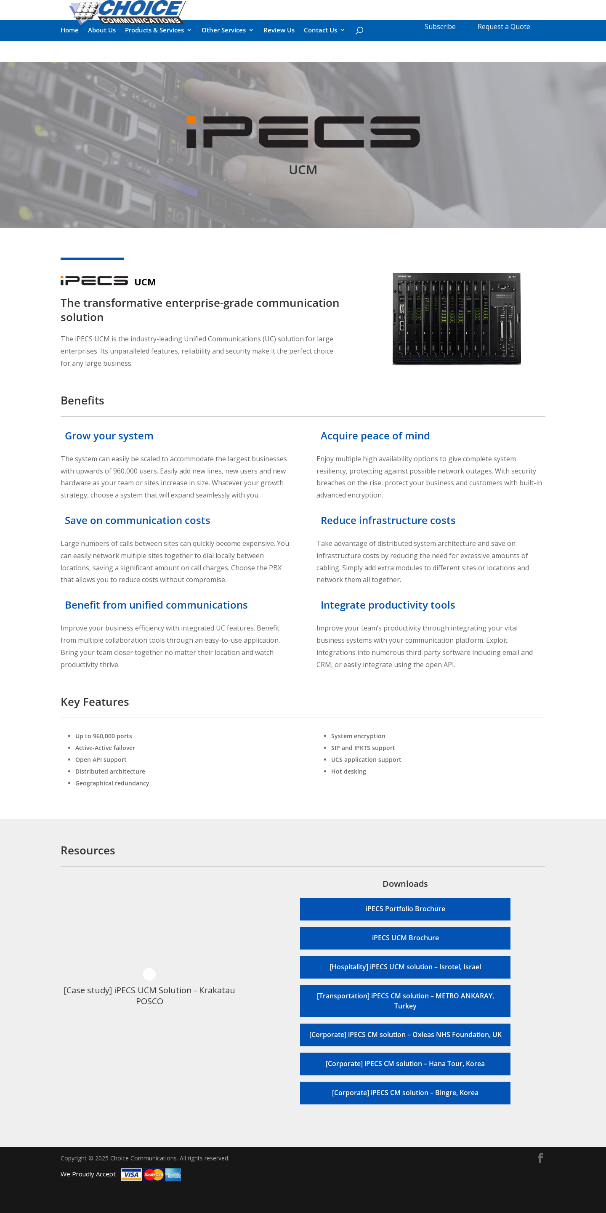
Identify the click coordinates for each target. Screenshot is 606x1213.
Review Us (279, 60)
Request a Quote (504, 26)
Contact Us (320, 60)
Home (70, 60)
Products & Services (154, 60)
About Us (102, 60)
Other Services (224, 60)
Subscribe (440, 26)
